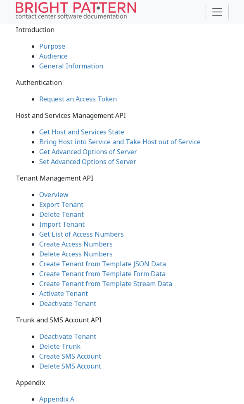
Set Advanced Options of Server (87, 161)
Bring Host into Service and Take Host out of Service (120, 141)
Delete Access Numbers (76, 253)
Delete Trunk (60, 346)
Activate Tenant (63, 293)
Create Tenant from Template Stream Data (105, 283)
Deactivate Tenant (67, 303)
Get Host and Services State (81, 131)
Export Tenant (61, 204)
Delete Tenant (61, 214)
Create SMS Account (70, 356)
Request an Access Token (78, 98)
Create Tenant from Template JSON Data (102, 263)
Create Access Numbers (76, 244)
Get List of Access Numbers (81, 234)
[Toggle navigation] (217, 12)
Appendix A (56, 399)
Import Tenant (62, 224)
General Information (71, 65)
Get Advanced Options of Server (88, 151)
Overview (54, 194)
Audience (53, 56)
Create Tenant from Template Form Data (102, 273)
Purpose (52, 46)
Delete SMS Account (70, 366)
